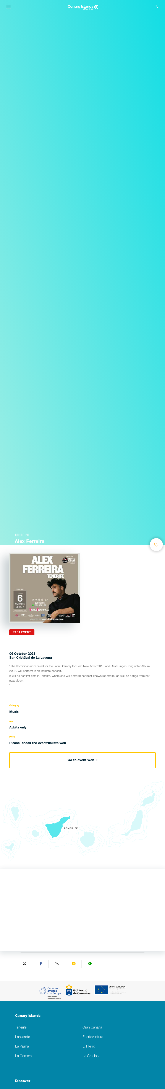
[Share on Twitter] (24, 964)
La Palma (22, 1047)
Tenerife (20, 1028)
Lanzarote (22, 1037)
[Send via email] (74, 964)
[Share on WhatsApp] (90, 964)
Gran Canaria (92, 1028)
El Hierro (88, 1047)
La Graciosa (91, 1056)
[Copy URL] (57, 964)
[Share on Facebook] (41, 964)
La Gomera (23, 1056)
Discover (22, 1081)
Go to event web (83, 760)
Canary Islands (27, 1016)
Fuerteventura (92, 1037)
